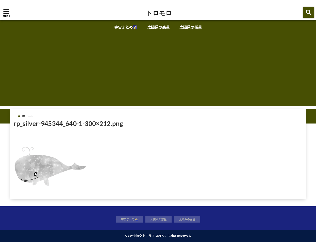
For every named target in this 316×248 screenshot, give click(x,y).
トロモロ (159, 12)
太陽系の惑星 (158, 27)
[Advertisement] (158, 71)
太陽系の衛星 (190, 27)
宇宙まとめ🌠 (126, 27)
